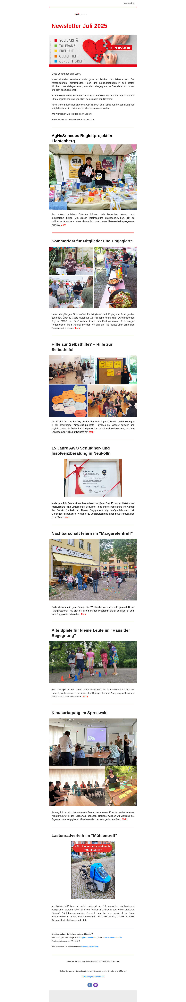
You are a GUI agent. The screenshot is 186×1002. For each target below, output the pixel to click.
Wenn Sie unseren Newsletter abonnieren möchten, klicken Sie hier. (93, 962)
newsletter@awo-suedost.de (93, 977)
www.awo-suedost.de (113, 938)
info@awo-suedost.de (87, 938)
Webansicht (129, 3)
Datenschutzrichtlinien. (90, 947)
